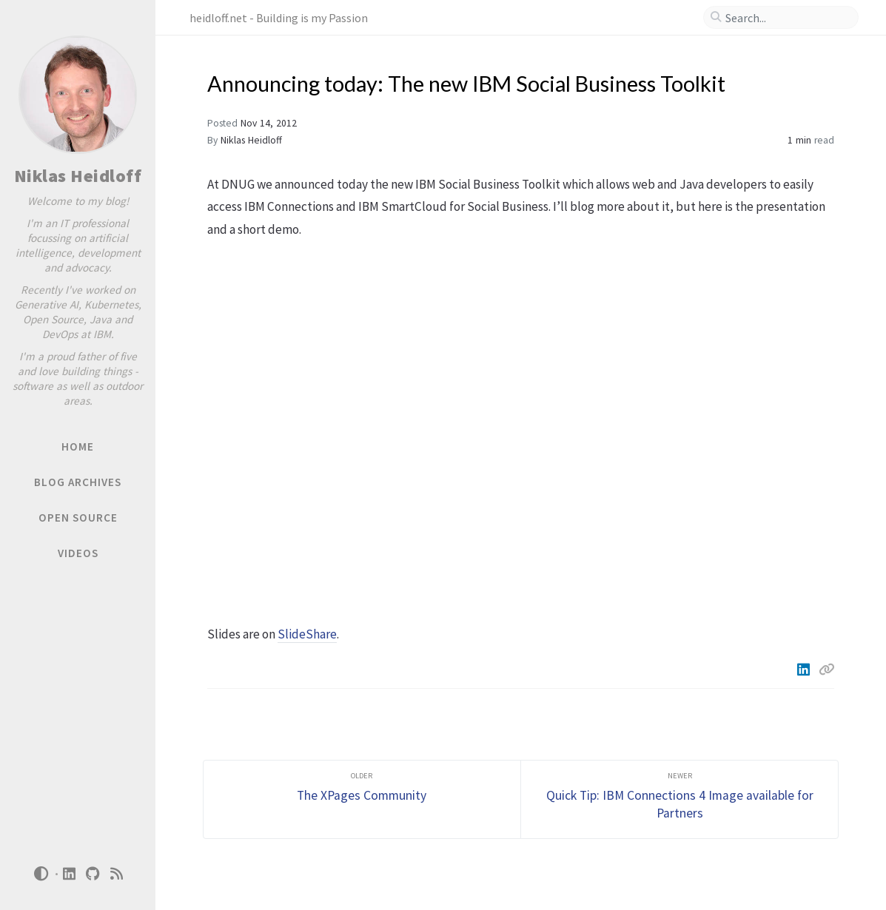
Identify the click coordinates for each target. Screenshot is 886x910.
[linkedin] (69, 874)
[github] (93, 874)
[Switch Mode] (41, 873)
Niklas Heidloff (78, 175)
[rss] (117, 874)
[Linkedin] (805, 669)
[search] (787, 18)
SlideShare (307, 634)
